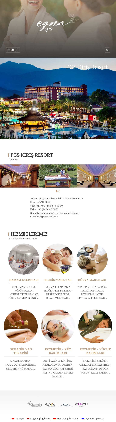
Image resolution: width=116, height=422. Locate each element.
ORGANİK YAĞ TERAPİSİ (22, 351)
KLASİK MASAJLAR (58, 280)
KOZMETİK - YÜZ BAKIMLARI (58, 351)
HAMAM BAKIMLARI (24, 280)
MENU (13, 50)
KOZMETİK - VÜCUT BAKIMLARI (94, 351)
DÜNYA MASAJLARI (92, 280)
